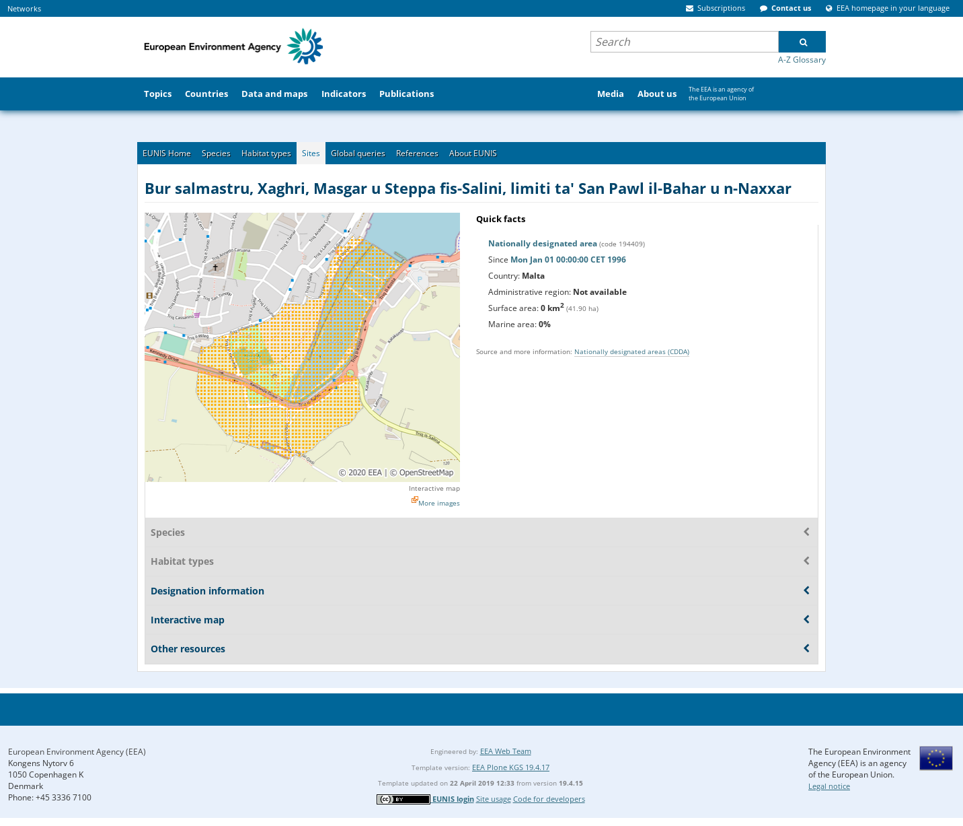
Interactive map (434, 488)
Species (216, 153)
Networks (24, 8)
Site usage (493, 799)
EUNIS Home (167, 153)
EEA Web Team (505, 751)
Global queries (358, 153)
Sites (311, 153)
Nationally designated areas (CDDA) (631, 351)
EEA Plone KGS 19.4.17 (510, 767)
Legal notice (829, 786)
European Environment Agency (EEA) (77, 751)
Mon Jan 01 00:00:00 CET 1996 (568, 259)
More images (439, 503)
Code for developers (549, 799)
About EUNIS (473, 153)
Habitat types (266, 153)
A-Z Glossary (802, 59)
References (417, 153)
